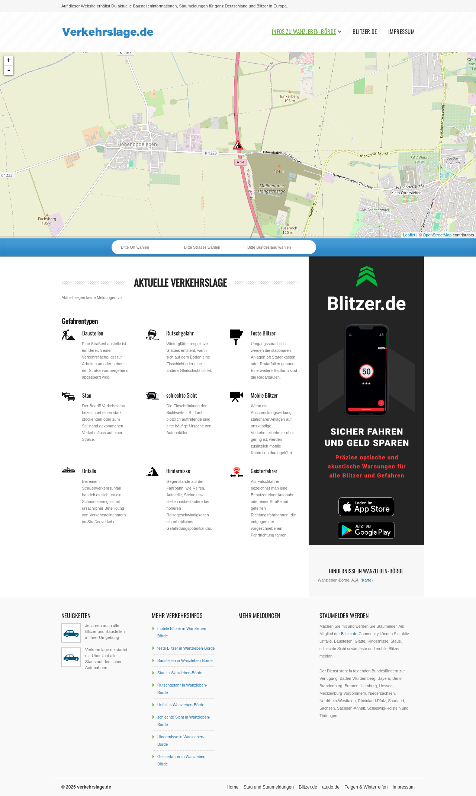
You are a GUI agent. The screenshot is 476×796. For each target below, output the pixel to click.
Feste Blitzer (263, 333)
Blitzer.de (365, 31)
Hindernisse (178, 471)
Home (232, 787)
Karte (366, 580)
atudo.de (331, 787)
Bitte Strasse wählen (202, 247)
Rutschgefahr (180, 333)
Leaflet (409, 235)
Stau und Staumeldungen (269, 787)
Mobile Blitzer (264, 395)
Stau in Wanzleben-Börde (179, 673)
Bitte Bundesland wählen (269, 247)
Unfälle (89, 471)
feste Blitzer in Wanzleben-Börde (186, 648)
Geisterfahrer (264, 471)
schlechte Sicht (181, 395)
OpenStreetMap (437, 235)
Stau (86, 395)
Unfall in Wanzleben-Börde (180, 705)
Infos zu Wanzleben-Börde (304, 31)
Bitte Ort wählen (135, 247)
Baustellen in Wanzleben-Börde (185, 660)
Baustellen (92, 333)
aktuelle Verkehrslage (180, 282)
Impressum (401, 31)
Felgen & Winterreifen (365, 787)
